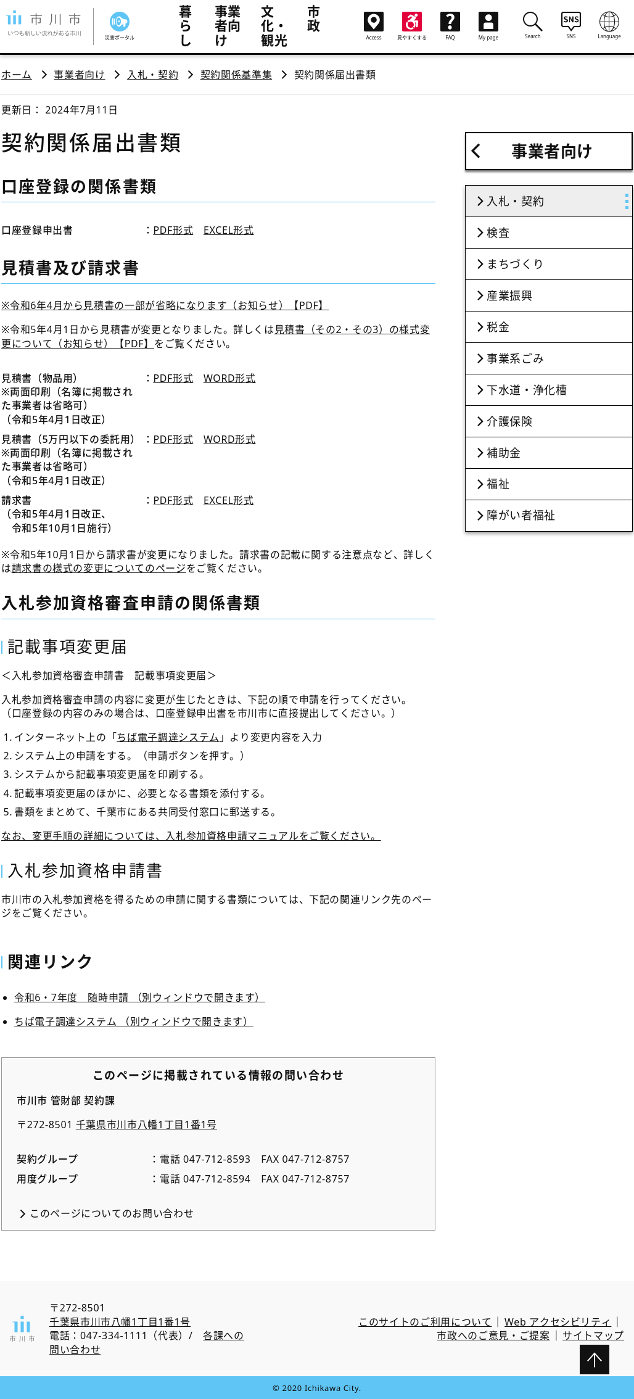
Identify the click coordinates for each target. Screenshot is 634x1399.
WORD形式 (230, 378)
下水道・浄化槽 (527, 389)
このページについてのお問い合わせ (112, 1213)
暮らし (185, 25)
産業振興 (510, 295)
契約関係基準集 (236, 74)
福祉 (498, 483)
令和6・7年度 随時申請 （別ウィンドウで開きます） (139, 997)
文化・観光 (274, 25)
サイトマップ (593, 1335)
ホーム (16, 74)
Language (609, 25)
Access (373, 26)
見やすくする (411, 26)
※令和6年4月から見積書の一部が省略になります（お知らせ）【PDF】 (165, 305)
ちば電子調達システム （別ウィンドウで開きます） (133, 1021)
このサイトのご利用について (425, 1322)
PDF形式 (173, 230)
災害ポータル (119, 26)
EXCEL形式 (229, 230)
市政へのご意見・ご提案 (493, 1335)
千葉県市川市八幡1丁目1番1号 (146, 1124)
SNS (571, 25)
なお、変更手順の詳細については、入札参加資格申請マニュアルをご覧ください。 (191, 836)
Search (532, 25)
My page (488, 26)
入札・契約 (152, 74)
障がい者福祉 (521, 515)
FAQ (450, 26)
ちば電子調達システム (168, 737)
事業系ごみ (515, 358)
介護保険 (510, 421)
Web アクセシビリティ (557, 1322)
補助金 (504, 452)
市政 (314, 18)
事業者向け (228, 25)
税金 (498, 327)
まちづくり (515, 264)
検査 (498, 232)
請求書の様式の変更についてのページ (99, 568)
